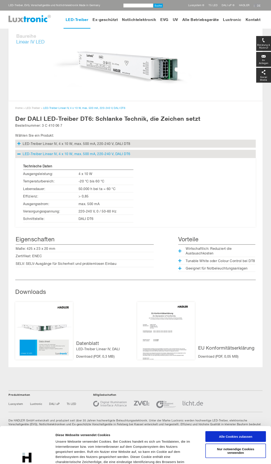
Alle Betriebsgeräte (200, 19)
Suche (158, 5)
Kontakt (253, 19)
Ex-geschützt (105, 19)
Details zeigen (225, 455)
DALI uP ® (228, 5)
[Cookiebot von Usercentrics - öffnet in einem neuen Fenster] (27, 456)
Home (18, 108)
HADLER (244, 5)
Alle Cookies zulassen (235, 398)
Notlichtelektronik (139, 19)
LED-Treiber (77, 19)
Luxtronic (232, 19)
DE (258, 5)
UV (175, 19)
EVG (164, 19)
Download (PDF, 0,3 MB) (95, 356)
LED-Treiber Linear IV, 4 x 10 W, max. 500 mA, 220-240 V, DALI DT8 (76, 144)
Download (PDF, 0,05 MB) (218, 356)
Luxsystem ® (196, 5)
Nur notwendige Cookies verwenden (235, 412)
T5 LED (213, 5)
